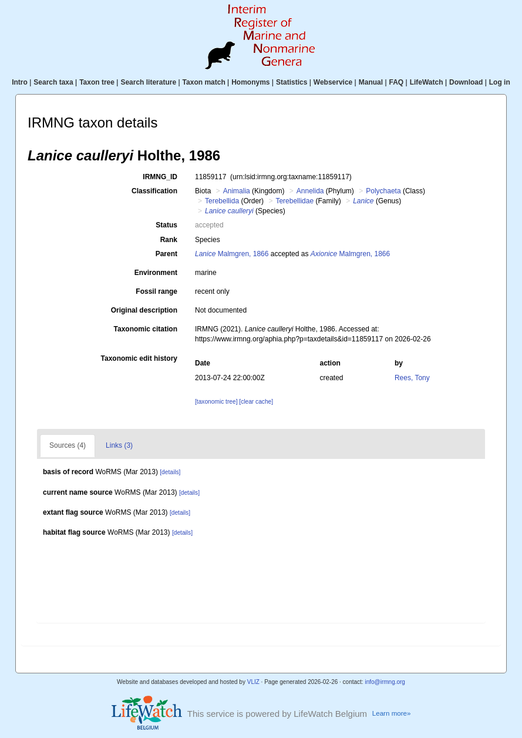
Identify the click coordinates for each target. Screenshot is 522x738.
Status (166, 225)
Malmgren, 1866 (231, 254)
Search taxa (53, 82)
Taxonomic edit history (139, 358)
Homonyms (250, 82)
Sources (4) (67, 445)
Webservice (333, 82)
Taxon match (204, 82)
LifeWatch (426, 82)
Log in (499, 82)
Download (466, 82)
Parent (166, 254)
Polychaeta (383, 191)
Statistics (291, 82)
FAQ (396, 82)
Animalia (236, 191)
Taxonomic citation (145, 329)
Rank (168, 240)
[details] (170, 472)
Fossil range (156, 291)
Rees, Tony (412, 378)
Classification (154, 191)
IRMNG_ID (160, 177)
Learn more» (391, 713)
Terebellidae (294, 201)
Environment (155, 273)
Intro (20, 82)
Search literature (148, 82)
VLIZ (253, 682)
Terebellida (222, 201)
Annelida (310, 191)
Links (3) (119, 445)
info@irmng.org (385, 682)
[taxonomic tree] (216, 401)
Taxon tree (96, 82)
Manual (371, 82)
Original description (144, 310)
